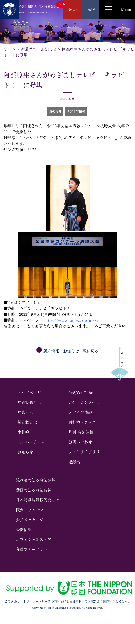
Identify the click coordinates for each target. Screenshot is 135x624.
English (90, 9)
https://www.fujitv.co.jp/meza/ (72, 320)
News (72, 9)
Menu (126, 9)
